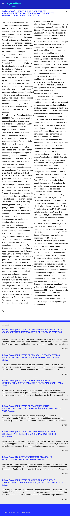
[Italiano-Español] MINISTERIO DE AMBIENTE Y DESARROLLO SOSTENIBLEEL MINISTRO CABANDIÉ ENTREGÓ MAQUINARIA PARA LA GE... (32, 383)
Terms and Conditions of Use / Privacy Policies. (17, 512)
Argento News (13, 3)
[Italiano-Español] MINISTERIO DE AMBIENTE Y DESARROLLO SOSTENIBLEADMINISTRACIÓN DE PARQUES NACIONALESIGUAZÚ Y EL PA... (32, 482)
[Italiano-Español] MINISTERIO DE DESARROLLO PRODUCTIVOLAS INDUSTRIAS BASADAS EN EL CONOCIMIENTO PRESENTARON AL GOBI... (31, 357)
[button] (67, 11)
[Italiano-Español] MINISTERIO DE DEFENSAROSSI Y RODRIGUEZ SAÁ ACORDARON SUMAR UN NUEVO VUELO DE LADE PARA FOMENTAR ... (32, 332)
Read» (65, 349)
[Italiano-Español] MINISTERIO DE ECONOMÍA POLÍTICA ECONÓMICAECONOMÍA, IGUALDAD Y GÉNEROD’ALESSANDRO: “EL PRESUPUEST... (32, 408)
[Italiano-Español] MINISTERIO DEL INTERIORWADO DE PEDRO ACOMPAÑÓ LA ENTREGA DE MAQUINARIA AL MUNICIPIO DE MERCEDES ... (29, 434)
